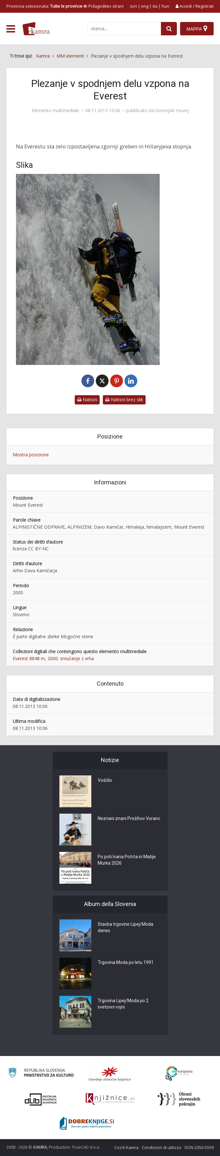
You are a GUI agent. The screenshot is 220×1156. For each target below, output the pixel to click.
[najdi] (169, 28)
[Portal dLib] (40, 1099)
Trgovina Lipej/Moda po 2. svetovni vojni (123, 1004)
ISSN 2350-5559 (199, 1147)
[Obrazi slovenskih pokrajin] (179, 1099)
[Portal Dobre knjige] (87, 1123)
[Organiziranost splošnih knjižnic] (109, 1074)
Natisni (87, 399)
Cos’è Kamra (126, 1147)
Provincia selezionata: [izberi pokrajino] (44, 6)
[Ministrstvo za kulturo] (40, 1074)
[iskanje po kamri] (124, 28)
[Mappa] (197, 28)
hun (165, 6)
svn (133, 6)
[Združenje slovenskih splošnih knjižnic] (110, 1099)
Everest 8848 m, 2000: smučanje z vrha (53, 658)
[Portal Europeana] (179, 1074)
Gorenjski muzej (172, 110)
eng (144, 6)
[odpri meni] (10, 29)
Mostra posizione (31, 455)
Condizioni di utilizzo (161, 1147)
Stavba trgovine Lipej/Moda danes (125, 927)
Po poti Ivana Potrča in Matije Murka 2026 (127, 860)
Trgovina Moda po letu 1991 (126, 962)
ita (155, 6)
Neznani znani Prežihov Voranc (129, 818)
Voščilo (105, 780)
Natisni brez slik (124, 399)
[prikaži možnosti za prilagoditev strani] (103, 6)
